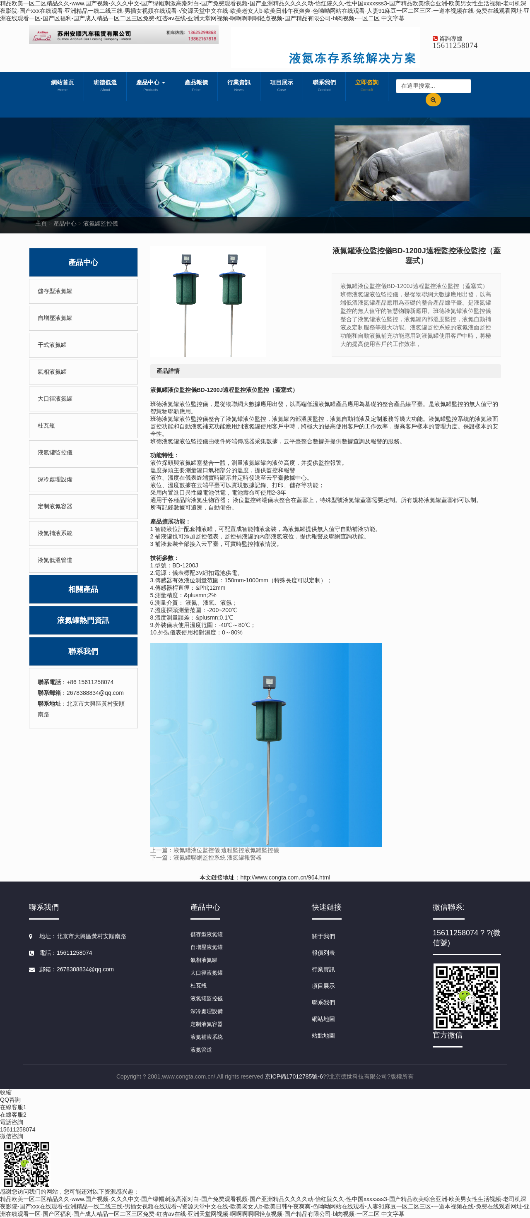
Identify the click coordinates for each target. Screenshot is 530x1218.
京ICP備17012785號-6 (294, 1076)
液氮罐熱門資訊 (83, 620)
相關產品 (83, 589)
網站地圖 (323, 1019)
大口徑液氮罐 (55, 398)
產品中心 (150, 86)
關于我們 (323, 936)
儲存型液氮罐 (55, 291)
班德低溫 (105, 86)
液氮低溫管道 (55, 560)
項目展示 (281, 86)
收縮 (6, 1092)
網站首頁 (62, 86)
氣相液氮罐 (52, 371)
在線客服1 (13, 1107)
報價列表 (323, 952)
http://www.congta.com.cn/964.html (285, 877)
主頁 (41, 223)
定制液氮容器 (55, 506)
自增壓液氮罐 (55, 318)
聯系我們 (324, 86)
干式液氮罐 (52, 344)
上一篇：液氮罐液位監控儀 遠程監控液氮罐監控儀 (214, 850)
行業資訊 (239, 86)
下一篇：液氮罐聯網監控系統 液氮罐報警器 (206, 857)
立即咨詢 (366, 86)
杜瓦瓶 (46, 425)
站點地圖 (323, 1035)
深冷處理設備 (55, 479)
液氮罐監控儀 (100, 223)
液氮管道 (201, 1050)
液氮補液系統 (55, 533)
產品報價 (196, 86)
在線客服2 (13, 1114)
